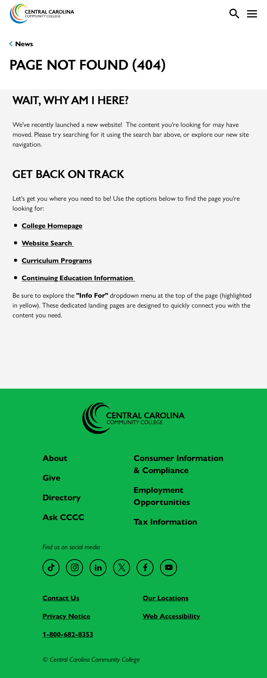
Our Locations (165, 597)
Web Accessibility (171, 615)
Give (51, 477)
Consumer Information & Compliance (178, 463)
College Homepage (52, 225)
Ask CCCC (63, 517)
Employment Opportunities (162, 495)
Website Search (48, 242)
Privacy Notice (66, 615)
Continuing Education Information (78, 277)
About (55, 457)
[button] (252, 13)
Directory (61, 497)
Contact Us (60, 597)
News (24, 43)
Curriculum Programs (57, 260)
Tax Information (165, 521)
